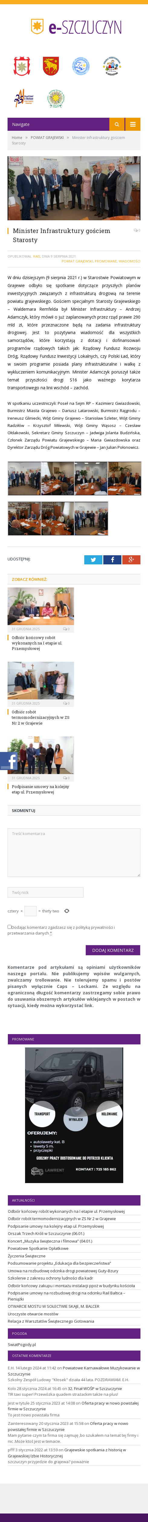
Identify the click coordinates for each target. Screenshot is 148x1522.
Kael (37, 256)
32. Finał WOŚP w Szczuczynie (95, 1388)
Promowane (106, 261)
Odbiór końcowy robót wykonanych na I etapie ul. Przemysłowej (37, 643)
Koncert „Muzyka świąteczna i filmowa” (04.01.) (50, 1241)
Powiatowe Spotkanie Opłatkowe (38, 1248)
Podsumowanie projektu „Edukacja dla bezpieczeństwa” (59, 1263)
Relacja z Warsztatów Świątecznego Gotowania (51, 1321)
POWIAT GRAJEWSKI (77, 261)
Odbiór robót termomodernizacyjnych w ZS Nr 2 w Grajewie (40, 717)
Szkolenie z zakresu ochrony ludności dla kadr (50, 1278)
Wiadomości (129, 261)
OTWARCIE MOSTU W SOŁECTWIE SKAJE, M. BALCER (53, 1306)
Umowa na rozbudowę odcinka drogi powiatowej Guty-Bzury (63, 1270)
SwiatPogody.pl (22, 1344)
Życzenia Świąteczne (27, 1256)
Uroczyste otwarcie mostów (33, 1314)
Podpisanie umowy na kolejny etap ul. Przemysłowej (40, 789)
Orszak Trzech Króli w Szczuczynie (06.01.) (46, 1233)
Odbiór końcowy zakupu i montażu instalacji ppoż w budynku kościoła (71, 1285)
